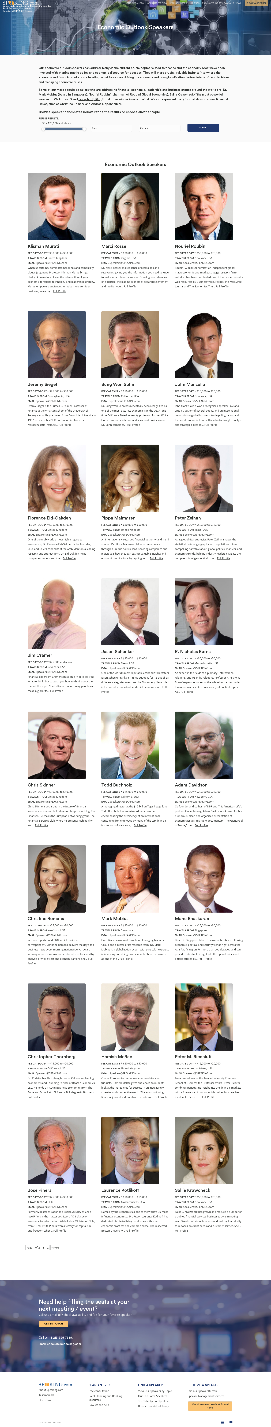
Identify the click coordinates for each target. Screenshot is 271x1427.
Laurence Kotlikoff (120, 1190)
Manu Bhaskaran (192, 918)
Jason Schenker (117, 651)
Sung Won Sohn (117, 384)
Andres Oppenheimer (106, 104)
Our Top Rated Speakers (152, 1393)
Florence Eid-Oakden (49, 518)
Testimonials (46, 1392)
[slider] (43, 129)
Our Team (45, 1397)
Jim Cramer (40, 655)
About (195, 3)
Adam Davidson (191, 785)
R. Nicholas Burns (193, 651)
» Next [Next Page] (55, 1247)
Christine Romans (72, 104)
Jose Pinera (40, 1190)
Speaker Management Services (206, 1393)
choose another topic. (143, 112)
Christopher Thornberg (52, 1057)
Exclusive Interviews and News (222, 3)
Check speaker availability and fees (210, 1403)
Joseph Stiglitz (89, 99)
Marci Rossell (115, 246)
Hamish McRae (116, 1057)
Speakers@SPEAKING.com (51, 263)
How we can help (98, 1402)
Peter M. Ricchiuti (193, 1057)
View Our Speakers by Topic (155, 1388)
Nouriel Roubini (100, 94)
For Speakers (178, 3)
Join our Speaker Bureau (202, 1388)
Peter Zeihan (188, 518)
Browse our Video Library (153, 1404)
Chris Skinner (41, 785)
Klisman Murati (43, 246)
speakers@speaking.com (64, 1341)
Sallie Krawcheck (182, 94)
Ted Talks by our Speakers (153, 1398)
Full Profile (59, 291)
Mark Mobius (115, 918)
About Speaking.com (51, 1387)
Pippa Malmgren (118, 518)
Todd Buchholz (116, 785)
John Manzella (190, 384)
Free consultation (98, 1388)
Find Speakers (135, 3)
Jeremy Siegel (42, 384)
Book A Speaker (257, 3)
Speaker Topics (157, 3)
